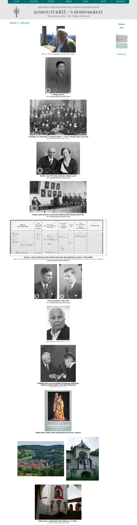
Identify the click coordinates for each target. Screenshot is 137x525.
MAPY (85, 1)
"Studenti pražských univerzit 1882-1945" (58, 260)
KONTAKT (120, 1)
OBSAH (68, 1)
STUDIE (51, 1)
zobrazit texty (122, 54)
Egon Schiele (55, 54)
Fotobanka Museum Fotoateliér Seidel (60, 96)
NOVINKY (34, 1)
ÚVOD (16, 1)
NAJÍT (103, 1)
